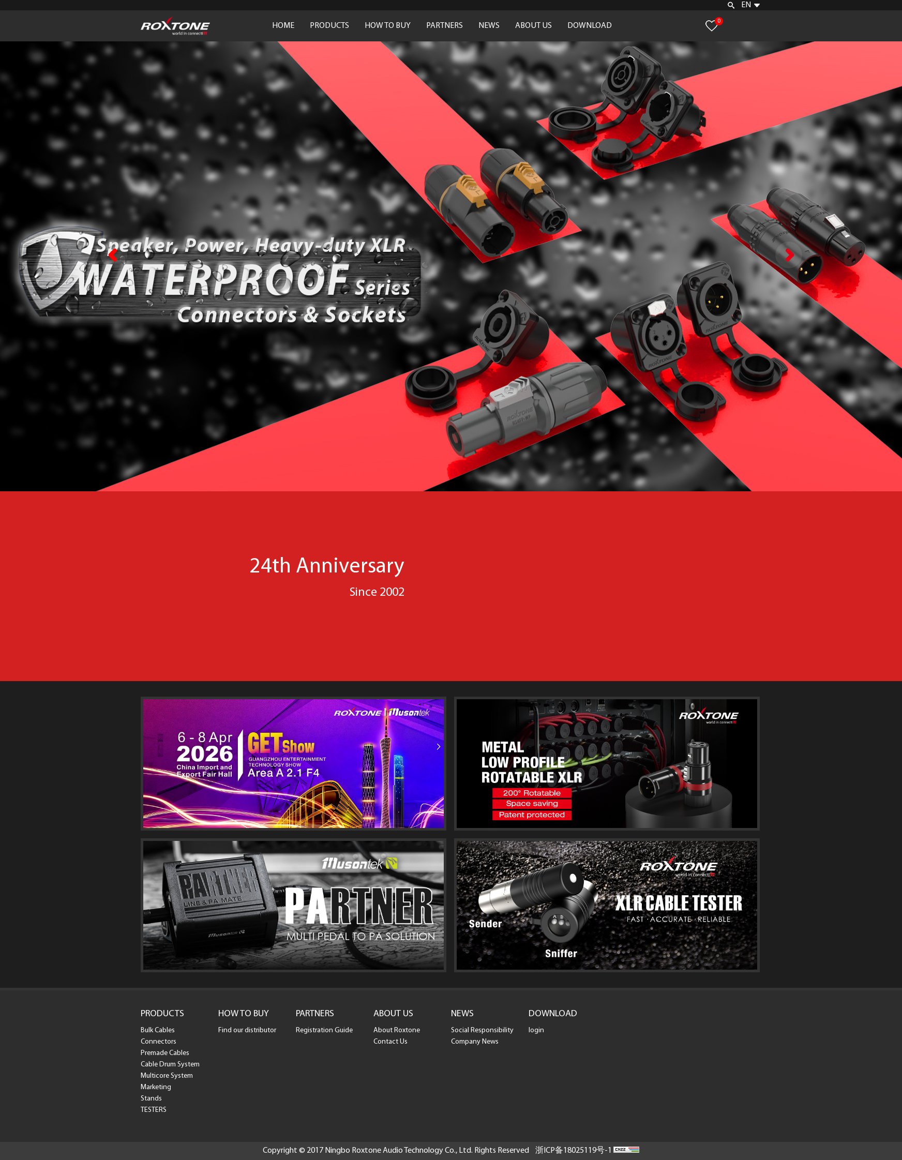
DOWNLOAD (589, 26)
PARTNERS (444, 26)
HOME (283, 26)
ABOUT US (533, 26)
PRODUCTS (329, 26)
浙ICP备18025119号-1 (573, 1151)
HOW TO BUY (388, 26)
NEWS (489, 26)
